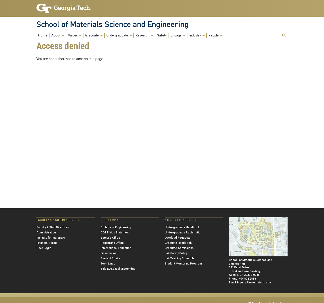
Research (142, 35)
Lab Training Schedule (180, 258)
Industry (195, 35)
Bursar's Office (110, 237)
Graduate (92, 35)
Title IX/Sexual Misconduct (118, 268)
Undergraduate (117, 35)
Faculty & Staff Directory (52, 227)
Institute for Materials (50, 237)
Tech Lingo (108, 263)
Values (73, 35)
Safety (162, 35)
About (55, 35)
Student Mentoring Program (183, 263)
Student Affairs (110, 258)
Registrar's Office (112, 242)
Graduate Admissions (179, 248)
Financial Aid (109, 253)
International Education (116, 248)
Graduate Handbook (178, 242)
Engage (176, 35)
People (214, 35)
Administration (46, 232)
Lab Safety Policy (176, 253)
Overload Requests (177, 237)
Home (42, 35)
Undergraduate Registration (183, 232)
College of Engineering (116, 227)
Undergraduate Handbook (182, 227)
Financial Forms (46, 242)
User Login (43, 248)
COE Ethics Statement (115, 232)
